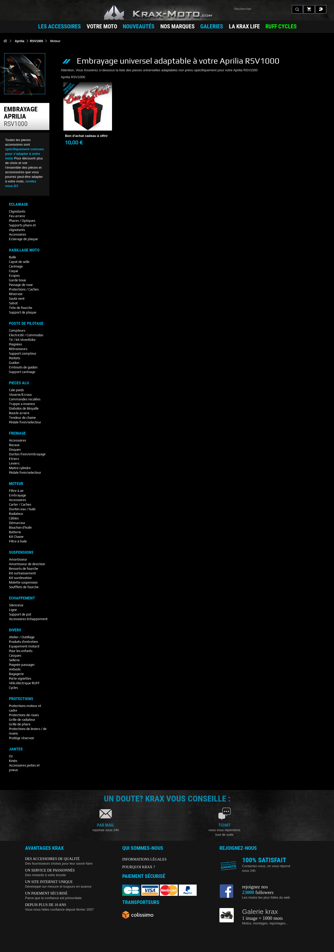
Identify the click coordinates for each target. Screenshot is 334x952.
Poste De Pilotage (26, 323)
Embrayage (17, 495)
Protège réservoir (21, 738)
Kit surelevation (20, 578)
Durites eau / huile (22, 509)
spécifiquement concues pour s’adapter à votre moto (24, 153)
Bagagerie (16, 674)
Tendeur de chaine (22, 418)
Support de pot (20, 614)
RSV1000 (36, 41)
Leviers (14, 463)
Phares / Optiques (22, 221)
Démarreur (17, 523)
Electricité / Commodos (26, 335)
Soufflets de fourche (24, 587)
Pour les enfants (20, 651)
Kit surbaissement (22, 573)
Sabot (13, 303)
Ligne (13, 610)
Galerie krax (260, 911)
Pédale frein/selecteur (25, 422)
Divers (15, 630)
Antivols (14, 669)
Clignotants (17, 211)
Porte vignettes (20, 678)
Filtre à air (16, 491)
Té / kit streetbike (22, 340)
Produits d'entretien (23, 642)
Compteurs (17, 330)
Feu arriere (17, 216)
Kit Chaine (16, 537)
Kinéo (13, 761)
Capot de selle (19, 262)
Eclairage (18, 204)
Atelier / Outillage (22, 637)
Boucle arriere (19, 413)
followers (258, 892)
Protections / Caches (24, 289)
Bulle (12, 257)
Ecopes (14, 275)
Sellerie (14, 660)
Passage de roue (21, 285)
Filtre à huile (18, 541)
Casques (15, 655)
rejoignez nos (255, 886)
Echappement (22, 598)
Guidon (14, 363)
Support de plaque (22, 312)
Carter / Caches (20, 504)
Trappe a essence (22, 404)
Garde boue (17, 280)
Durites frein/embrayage (27, 454)
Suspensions (21, 552)
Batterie (15, 532)
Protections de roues (24, 715)
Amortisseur (18, 559)
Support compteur (22, 353)
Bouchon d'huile (20, 527)
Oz (11, 756)
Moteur (16, 483)
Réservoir (16, 294)
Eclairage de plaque (23, 239)
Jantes (16, 749)
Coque (13, 271)
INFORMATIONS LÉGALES (144, 859)
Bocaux (14, 445)
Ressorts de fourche (23, 569)
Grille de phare (19, 724)
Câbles (14, 518)
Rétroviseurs (18, 349)
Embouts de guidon (23, 367)
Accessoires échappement (28, 619)
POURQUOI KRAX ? (138, 867)
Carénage (16, 266)
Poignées (15, 344)
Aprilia (19, 41)
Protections (21, 698)
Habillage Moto (24, 250)
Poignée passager (22, 665)
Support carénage (22, 372)
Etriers (14, 459)
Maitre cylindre (20, 468)
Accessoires (17, 234)
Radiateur (16, 514)
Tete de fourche (20, 308)
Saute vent (17, 298)
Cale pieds (16, 390)
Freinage (17, 433)
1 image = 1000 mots (262, 918)
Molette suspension (23, 582)
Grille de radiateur (22, 720)
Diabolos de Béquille (24, 408)
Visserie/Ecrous (20, 395)
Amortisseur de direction (27, 564)
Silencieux (16, 605)
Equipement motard (24, 646)
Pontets (14, 358)
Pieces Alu (19, 383)
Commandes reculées (24, 399)
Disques (15, 449)
